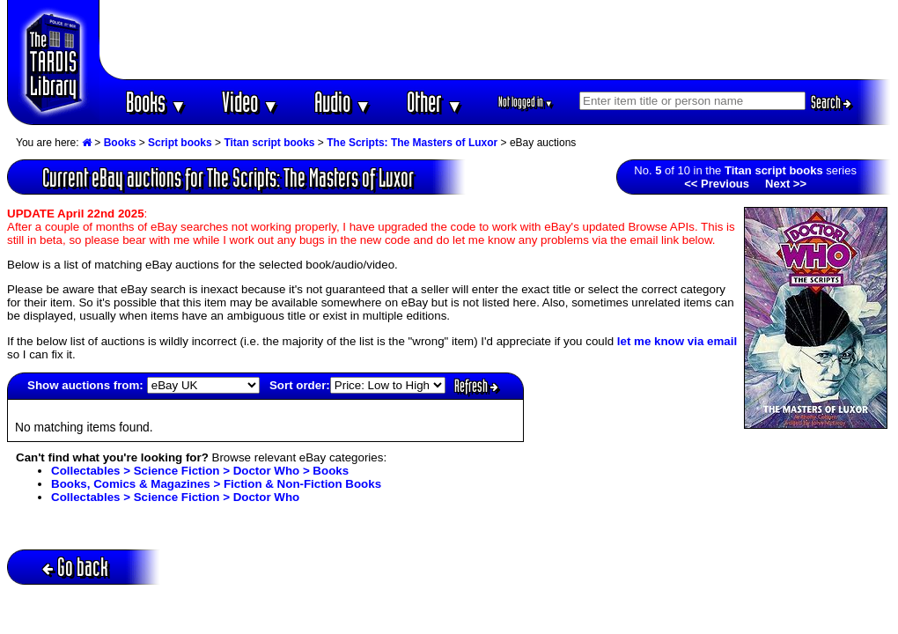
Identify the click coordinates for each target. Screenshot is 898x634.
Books (156, 101)
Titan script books (269, 142)
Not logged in (526, 101)
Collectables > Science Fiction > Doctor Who (175, 497)
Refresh (476, 385)
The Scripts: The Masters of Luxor (412, 142)
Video (250, 101)
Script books (180, 142)
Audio (343, 101)
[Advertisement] (495, 39)
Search (831, 102)
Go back (75, 566)
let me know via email (677, 341)
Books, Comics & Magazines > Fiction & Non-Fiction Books (216, 483)
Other (435, 101)
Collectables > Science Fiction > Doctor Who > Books (200, 470)
